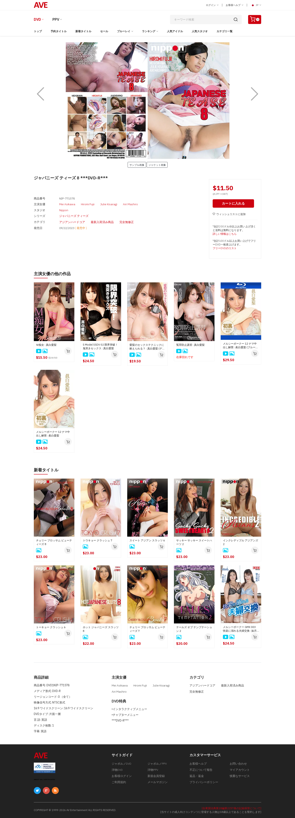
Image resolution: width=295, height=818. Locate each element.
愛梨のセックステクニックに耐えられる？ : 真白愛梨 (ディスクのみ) (147, 347)
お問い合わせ (238, 763)
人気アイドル (175, 31)
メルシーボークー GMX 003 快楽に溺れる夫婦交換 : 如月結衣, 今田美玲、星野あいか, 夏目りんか (240, 629)
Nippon (63, 210)
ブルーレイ (123, 31)
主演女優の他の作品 (52, 273)
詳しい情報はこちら (225, 234)
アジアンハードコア (72, 221)
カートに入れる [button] (233, 203)
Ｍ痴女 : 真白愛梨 (46, 345)
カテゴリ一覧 (225, 31)
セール (104, 31)
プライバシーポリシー (203, 782)
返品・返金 (196, 776)
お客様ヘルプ (234, 5)
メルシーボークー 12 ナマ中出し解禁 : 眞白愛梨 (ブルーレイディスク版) (240, 345)
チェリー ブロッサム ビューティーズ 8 (54, 542)
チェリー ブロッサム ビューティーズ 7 (147, 629)
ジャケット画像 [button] (157, 164)
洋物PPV (153, 770)
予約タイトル (59, 31)
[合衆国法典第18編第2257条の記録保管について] (231, 808)
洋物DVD (117, 770)
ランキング (148, 31)
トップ (38, 31)
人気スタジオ (200, 31)
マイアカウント (240, 770)
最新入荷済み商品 (102, 221)
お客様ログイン (122, 776)
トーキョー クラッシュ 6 (51, 627)
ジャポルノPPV (157, 763)
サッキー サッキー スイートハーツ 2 (194, 542)
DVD (37, 19)
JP (256, 5)
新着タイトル (83, 31)
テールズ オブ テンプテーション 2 (194, 629)
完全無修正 (126, 221)
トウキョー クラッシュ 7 (97, 540)
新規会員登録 (156, 776)
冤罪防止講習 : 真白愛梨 (190, 345)
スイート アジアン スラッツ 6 (147, 540)
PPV (55, 19)
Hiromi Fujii (87, 204)
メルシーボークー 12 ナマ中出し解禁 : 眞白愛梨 (53, 433)
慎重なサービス (240, 776)
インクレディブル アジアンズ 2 (240, 542)
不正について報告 (200, 770)
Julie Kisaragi (108, 204)
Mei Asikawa (67, 204)
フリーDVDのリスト (225, 248)
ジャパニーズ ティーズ (73, 216)
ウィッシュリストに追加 (229, 214)
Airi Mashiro (130, 204)
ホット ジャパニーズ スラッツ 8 (101, 629)
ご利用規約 (119, 782)
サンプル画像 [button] (136, 164)
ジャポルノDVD (121, 763)
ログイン (212, 5)
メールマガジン (158, 782)
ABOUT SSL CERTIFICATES (44, 779)
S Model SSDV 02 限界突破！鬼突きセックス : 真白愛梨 (100, 346)
